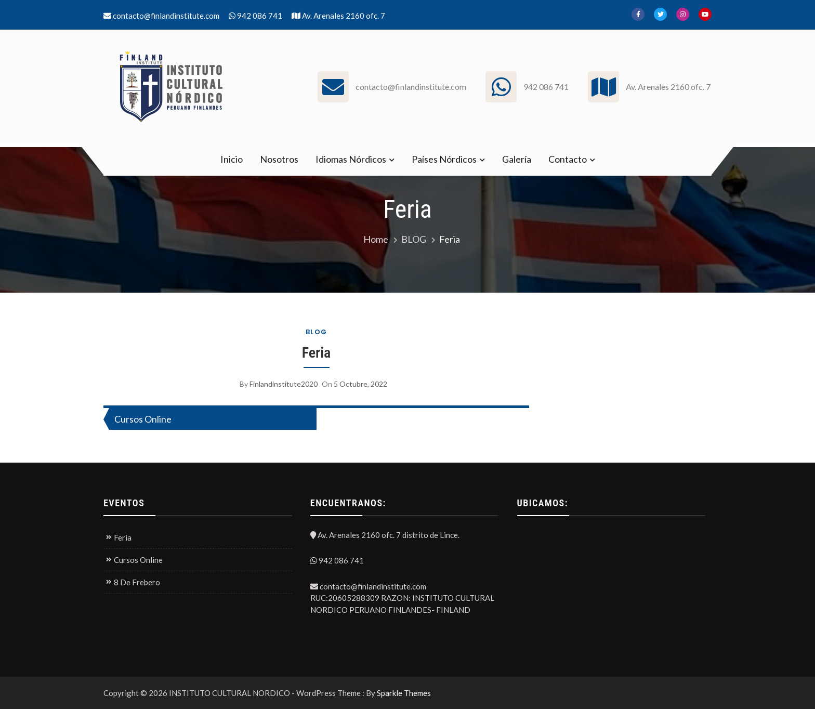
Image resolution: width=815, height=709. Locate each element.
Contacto (567, 159)
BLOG (316, 332)
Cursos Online (143, 419)
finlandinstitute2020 (283, 383)
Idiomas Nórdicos (351, 159)
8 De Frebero (137, 582)
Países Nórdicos (444, 159)
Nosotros (279, 159)
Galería (516, 159)
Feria (316, 352)
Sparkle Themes (404, 693)
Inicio (231, 159)
